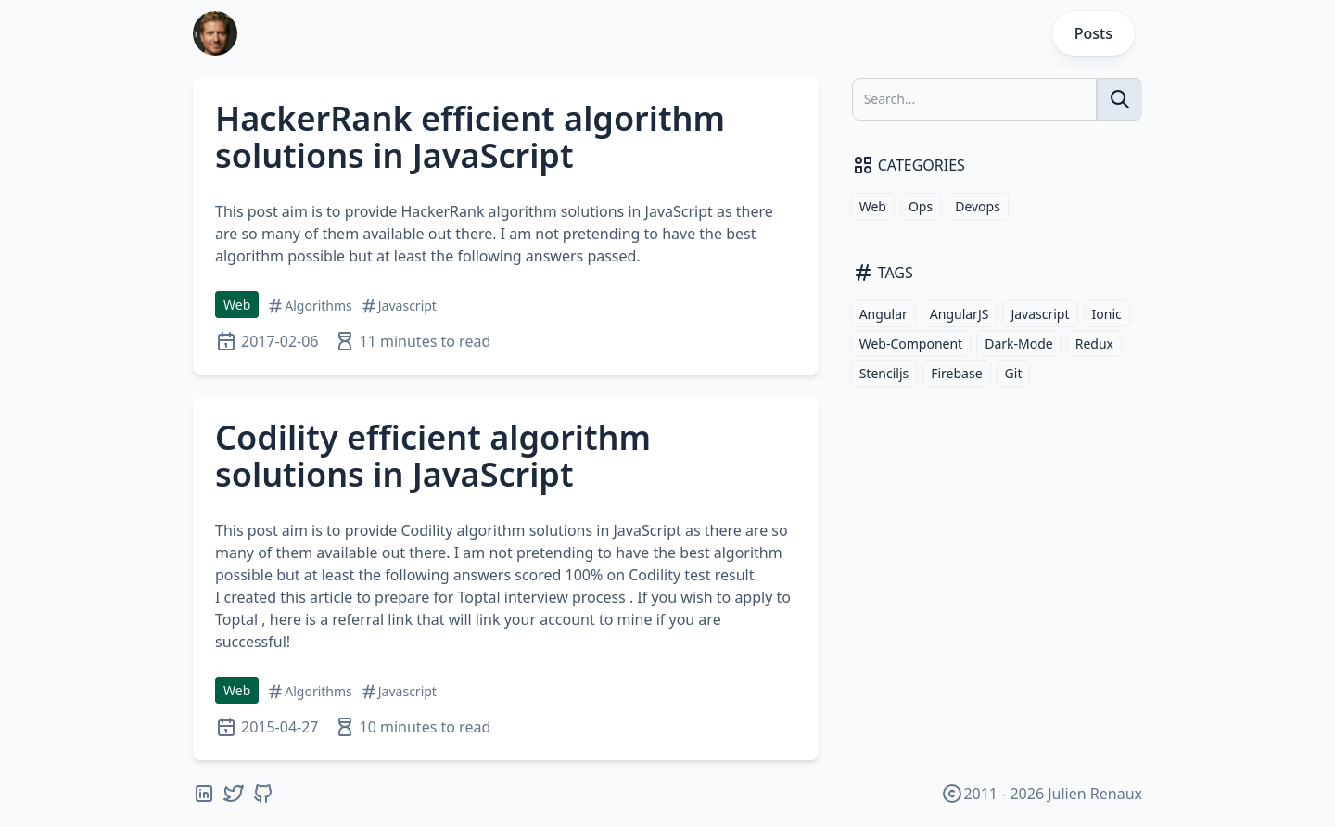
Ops (921, 206)
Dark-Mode (1019, 343)
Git (1014, 373)
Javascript (1040, 314)
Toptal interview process (541, 597)
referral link (372, 619)
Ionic (1107, 314)
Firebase (956, 373)
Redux (1094, 343)
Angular (883, 314)
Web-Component (911, 343)
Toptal (236, 619)
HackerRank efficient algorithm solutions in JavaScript (470, 136)
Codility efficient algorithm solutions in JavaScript (433, 455)
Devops (977, 206)
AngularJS (959, 314)
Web (236, 304)
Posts (1093, 33)
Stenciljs (884, 373)
